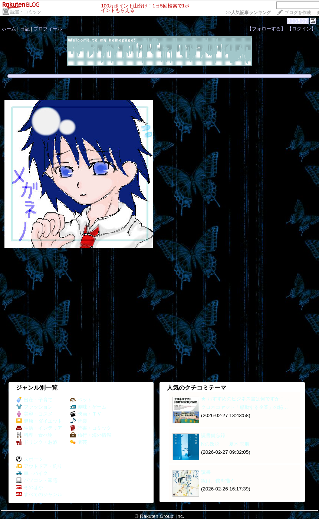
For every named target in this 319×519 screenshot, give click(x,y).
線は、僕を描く (218, 480)
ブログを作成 (298, 12)
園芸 (78, 442)
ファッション (34, 407)
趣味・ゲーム (88, 407)
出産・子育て (34, 400)
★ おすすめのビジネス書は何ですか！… (245, 398)
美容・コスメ (34, 414)
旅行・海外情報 (90, 435)
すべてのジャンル (39, 494)
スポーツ (29, 459)
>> (248, 12)
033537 (297, 21)
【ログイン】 (301, 29)
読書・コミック (26, 11)
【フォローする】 (266, 29)
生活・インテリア (39, 428)
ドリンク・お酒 (36, 442)
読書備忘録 (213, 435)
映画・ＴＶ (86, 414)
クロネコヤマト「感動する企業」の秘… (244, 407)
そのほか (29, 487)
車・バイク (32, 473)
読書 (206, 472)
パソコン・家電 (36, 480)
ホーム (8, 29)
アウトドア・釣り (39, 466)
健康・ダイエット (39, 421)
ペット (81, 400)
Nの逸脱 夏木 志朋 (225, 444)
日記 (25, 29)
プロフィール (47, 29)
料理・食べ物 (34, 435)
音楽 (78, 421)
